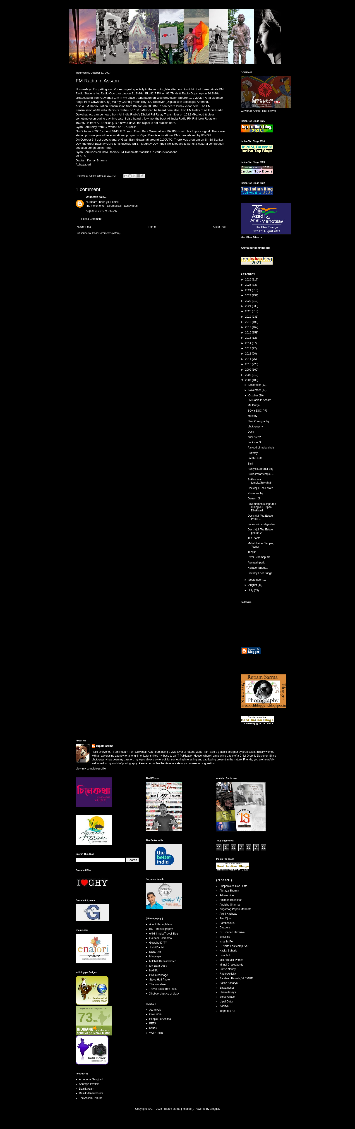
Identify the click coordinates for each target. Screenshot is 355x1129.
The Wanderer (157, 984)
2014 (248, 343)
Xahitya (224, 1006)
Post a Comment (91, 219)
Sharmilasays (228, 992)
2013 (248, 348)
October (253, 395)
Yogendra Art (227, 1010)
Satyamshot (227, 987)
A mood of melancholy (261, 447)
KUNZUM (155, 952)
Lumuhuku (226, 955)
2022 (248, 300)
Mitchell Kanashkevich (162, 961)
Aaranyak (155, 1009)
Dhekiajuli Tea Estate (260, 488)
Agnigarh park (256, 562)
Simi (250, 463)
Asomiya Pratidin (89, 1084)
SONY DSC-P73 (258, 410)
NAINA (153, 970)
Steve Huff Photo (159, 979)
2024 (248, 290)
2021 (248, 306)
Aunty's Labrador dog (260, 468)
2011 (248, 359)
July (251, 590)
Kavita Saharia (228, 950)
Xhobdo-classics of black (164, 993)
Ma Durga (254, 405)
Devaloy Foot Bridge (260, 573)
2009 (248, 369)
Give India (155, 1014)
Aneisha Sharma (230, 904)
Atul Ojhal (225, 918)
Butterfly (253, 453)
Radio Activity (228, 973)
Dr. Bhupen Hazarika (232, 932)
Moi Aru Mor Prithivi (231, 959)
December (255, 384)
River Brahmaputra (259, 557)
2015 (248, 337)
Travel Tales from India (163, 988)
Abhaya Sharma (229, 890)
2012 (248, 353)
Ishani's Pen (227, 941)
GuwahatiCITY (158, 942)
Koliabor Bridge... (258, 567)
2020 (248, 311)
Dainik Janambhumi (91, 1093)
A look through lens (160, 924)
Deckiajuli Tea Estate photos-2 (260, 531)
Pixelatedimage (158, 975)
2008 (248, 374)
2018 (248, 322)
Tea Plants (254, 538)
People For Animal (160, 1019)
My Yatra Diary (158, 965)
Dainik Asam (86, 1088)
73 (85, 1017)
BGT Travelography (161, 928)
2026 (248, 279)
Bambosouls (227, 923)
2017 (248, 327)
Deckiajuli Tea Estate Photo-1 (260, 517)
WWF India (156, 1032)
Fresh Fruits (255, 458)
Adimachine (227, 895)
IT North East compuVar (234, 946)
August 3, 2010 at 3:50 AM (102, 211)
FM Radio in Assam (259, 400)
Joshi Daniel (156, 947)
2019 (248, 316)
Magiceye (155, 956)
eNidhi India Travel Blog (163, 933)
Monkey (252, 415)
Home (152, 226)
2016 (248, 332)
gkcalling (225, 936)
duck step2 (254, 437)
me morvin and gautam (262, 524)
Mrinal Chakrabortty (231, 964)
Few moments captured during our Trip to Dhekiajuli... (262, 507)
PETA (152, 1023)
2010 (248, 364)
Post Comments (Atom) (106, 233)
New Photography (258, 421)
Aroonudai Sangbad (91, 1079)
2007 (248, 380)
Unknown (92, 197)
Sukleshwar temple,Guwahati (259, 481)
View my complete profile (91, 768)
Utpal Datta (226, 1001)
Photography (255, 493)
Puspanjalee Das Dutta (233, 886)
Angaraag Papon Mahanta (235, 909)
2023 (248, 295)
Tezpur (252, 552)
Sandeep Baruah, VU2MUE (236, 978)
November (255, 390)
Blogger (214, 1108)
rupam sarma (104, 746)
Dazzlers (225, 927)
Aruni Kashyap (228, 913)
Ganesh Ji (254, 498)
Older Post (219, 226)
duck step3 (254, 442)
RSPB (153, 1028)
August (253, 585)
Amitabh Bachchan (231, 899)
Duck (251, 431)
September (255, 579)
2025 (248, 284)
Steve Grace (227, 996)
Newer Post (84, 226)
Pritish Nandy (228, 969)
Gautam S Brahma (160, 938)
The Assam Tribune (90, 1098)
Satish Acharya (229, 983)
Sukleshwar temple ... (261, 474)
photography (255, 426)
